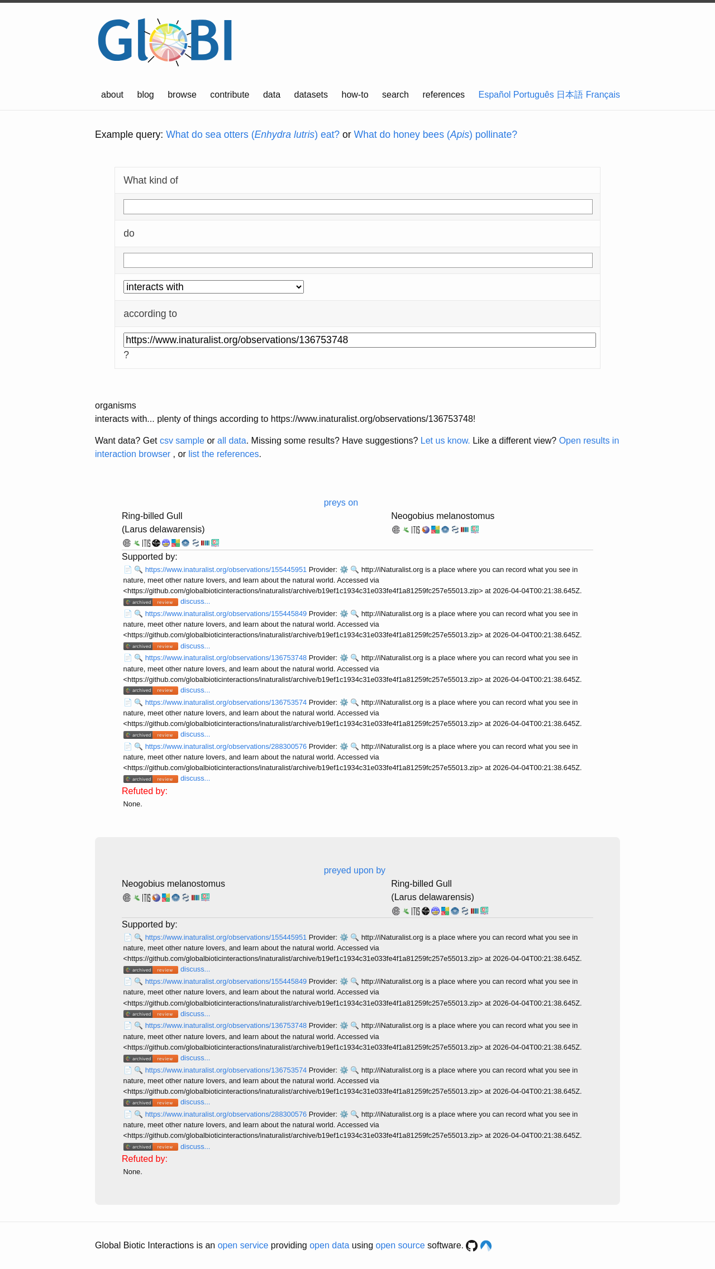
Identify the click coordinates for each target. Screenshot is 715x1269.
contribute (229, 94)
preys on (341, 502)
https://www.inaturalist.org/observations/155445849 (227, 613)
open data (329, 1245)
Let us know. (445, 440)
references (443, 94)
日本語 (569, 94)
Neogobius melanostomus (442, 516)
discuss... (195, 601)
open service (243, 1245)
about (112, 94)
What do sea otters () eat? (253, 134)
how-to (355, 94)
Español (495, 94)
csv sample (182, 440)
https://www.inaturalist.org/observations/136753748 (227, 657)
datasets (311, 94)
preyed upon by (354, 870)
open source (400, 1245)
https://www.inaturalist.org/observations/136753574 (227, 702)
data (271, 94)
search (395, 94)
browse (182, 94)
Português (533, 94)
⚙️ (344, 569)
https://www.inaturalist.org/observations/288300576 (227, 746)
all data (231, 440)
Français (603, 94)
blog (145, 94)
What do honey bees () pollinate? (435, 134)
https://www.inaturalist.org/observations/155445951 (227, 569)
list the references (223, 454)
